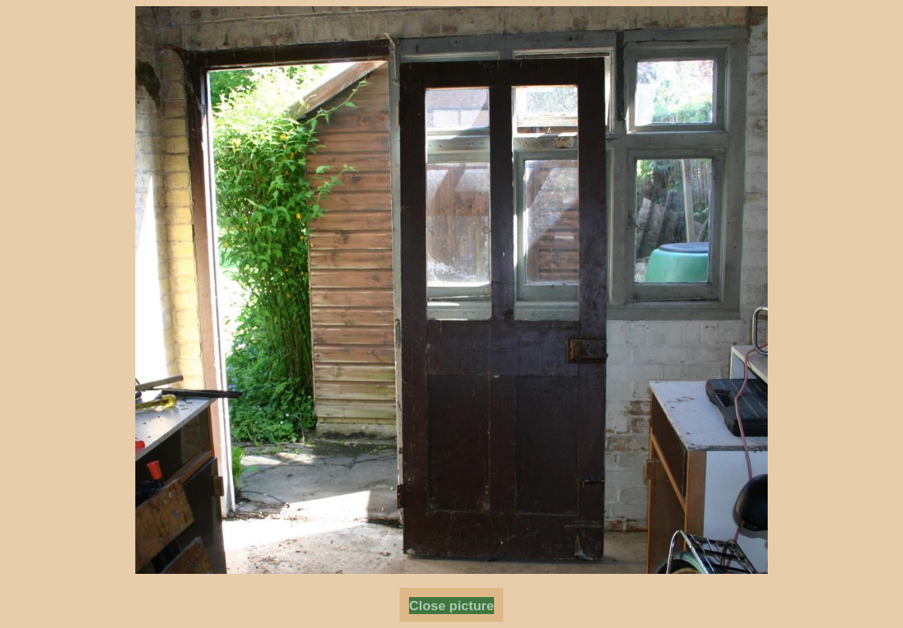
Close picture (451, 605)
